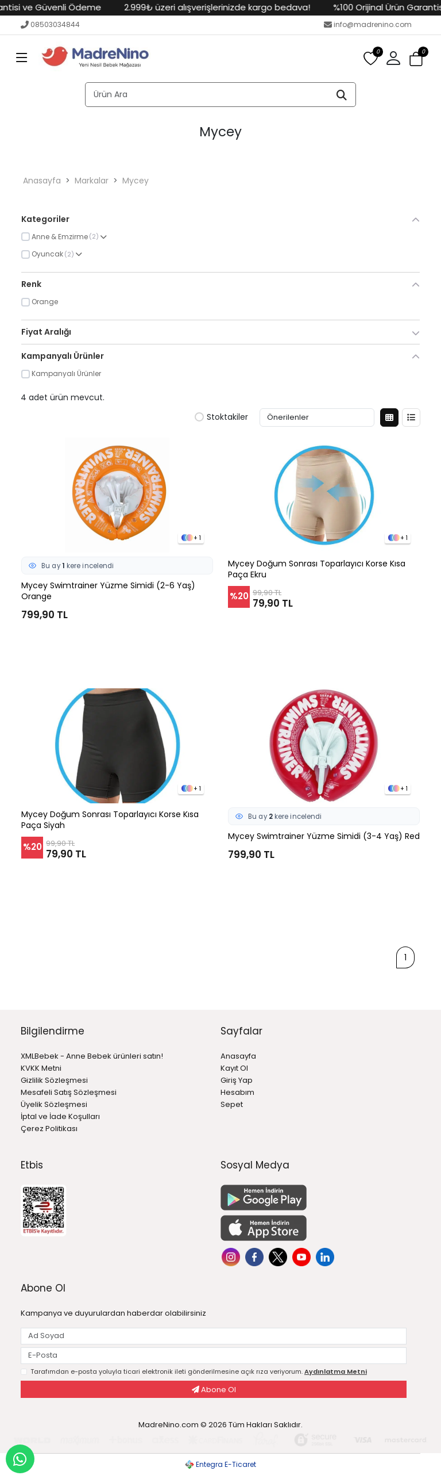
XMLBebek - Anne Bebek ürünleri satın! (92, 1056)
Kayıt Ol (234, 1068)
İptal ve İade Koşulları (60, 1116)
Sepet (231, 1104)
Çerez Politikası (49, 1128)
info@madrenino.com (368, 24)
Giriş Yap (236, 1080)
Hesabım (237, 1092)
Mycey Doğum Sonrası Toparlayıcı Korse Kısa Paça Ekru (316, 569)
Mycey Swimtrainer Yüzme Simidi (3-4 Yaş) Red (324, 836)
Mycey (135, 181)
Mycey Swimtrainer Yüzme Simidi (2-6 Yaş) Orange (108, 591)
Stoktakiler (221, 417)
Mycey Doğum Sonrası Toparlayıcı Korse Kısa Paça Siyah (110, 820)
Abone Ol (214, 1389)
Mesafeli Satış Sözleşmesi (69, 1092)
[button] (393, 58)
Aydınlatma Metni (335, 1371)
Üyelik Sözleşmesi (54, 1104)
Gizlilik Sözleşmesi (54, 1080)
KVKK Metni (41, 1068)
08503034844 (50, 24)
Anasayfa (42, 181)
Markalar (92, 181)
